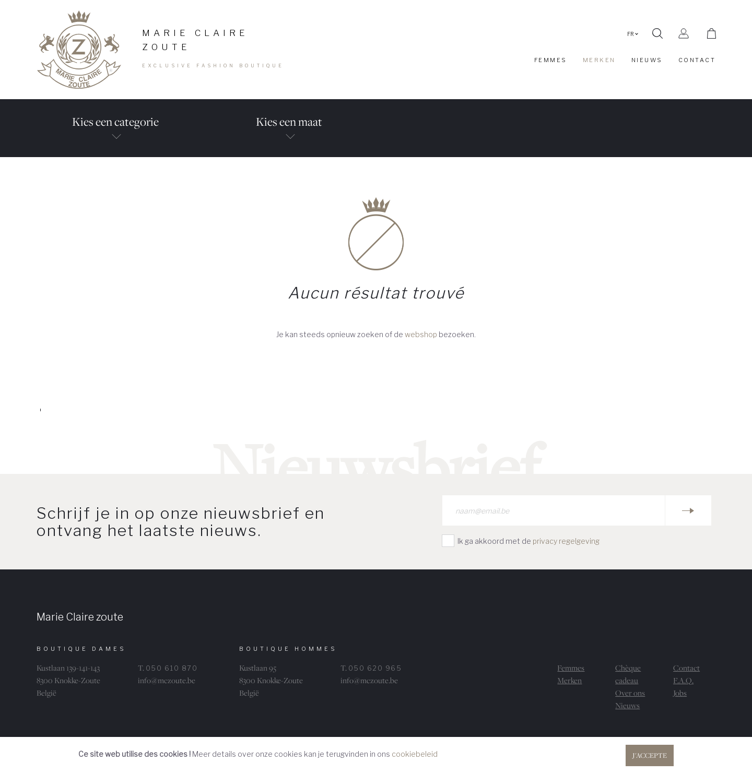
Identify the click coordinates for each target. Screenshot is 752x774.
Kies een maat (289, 135)
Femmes (570, 667)
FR (632, 34)
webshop (421, 334)
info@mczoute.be (166, 680)
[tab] (116, 128)
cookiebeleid (415, 753)
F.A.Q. (683, 680)
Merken (569, 680)
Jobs (680, 692)
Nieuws (627, 705)
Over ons (630, 692)
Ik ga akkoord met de (528, 541)
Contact (686, 667)
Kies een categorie (116, 135)
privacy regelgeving (566, 541)
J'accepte (649, 755)
